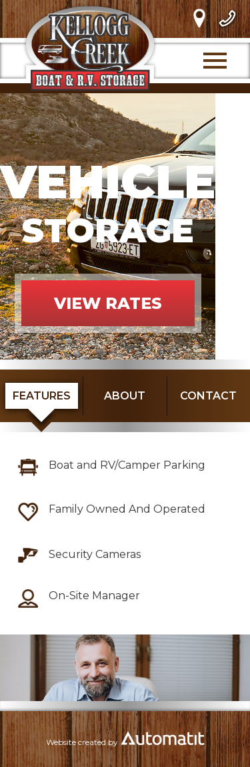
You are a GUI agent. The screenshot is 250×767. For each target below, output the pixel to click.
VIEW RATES (108, 303)
